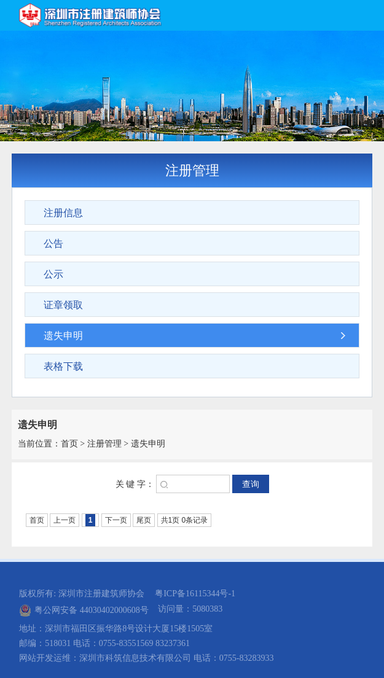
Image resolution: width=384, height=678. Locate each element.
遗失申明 (63, 335)
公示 (53, 274)
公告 (53, 243)
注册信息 (63, 213)
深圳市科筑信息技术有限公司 (135, 658)
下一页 (116, 520)
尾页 (143, 520)
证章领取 (63, 305)
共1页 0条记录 (184, 520)
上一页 (64, 520)
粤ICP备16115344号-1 (195, 593)
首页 (69, 443)
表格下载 (63, 366)
